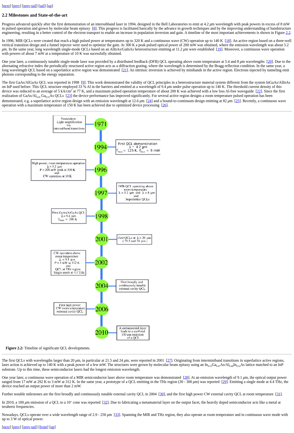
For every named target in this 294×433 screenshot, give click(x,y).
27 (169, 360)
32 (105, 402)
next (6, 6)
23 (69, 96)
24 (150, 101)
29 (224, 382)
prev (16, 6)
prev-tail (29, 6)
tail (42, 6)
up (50, 6)
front (43, 427)
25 (237, 101)
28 (186, 377)
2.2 (288, 33)
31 (278, 394)
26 (164, 105)
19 (219, 49)
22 (259, 91)
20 (270, 61)
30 (162, 394)
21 (125, 70)
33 (117, 415)
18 (228, 41)
